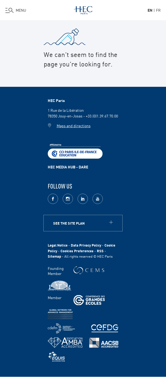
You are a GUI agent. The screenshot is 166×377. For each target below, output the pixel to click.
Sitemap (54, 256)
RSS (100, 250)
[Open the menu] (15, 10)
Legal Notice (58, 245)
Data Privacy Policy (86, 245)
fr (158, 10)
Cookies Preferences (77, 250)
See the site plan (69, 223)
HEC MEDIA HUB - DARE (68, 167)
